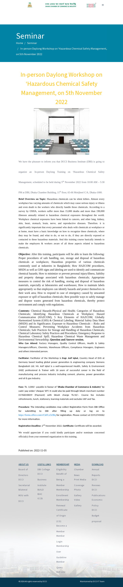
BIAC (40, 494)
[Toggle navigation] (102, 5)
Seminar (32, 43)
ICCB (40, 498)
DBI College (44, 469)
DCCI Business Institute (42, 479)
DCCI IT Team (98, 581)
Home (19, 43)
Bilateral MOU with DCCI (24, 495)
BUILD (41, 489)
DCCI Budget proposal (96, 515)
